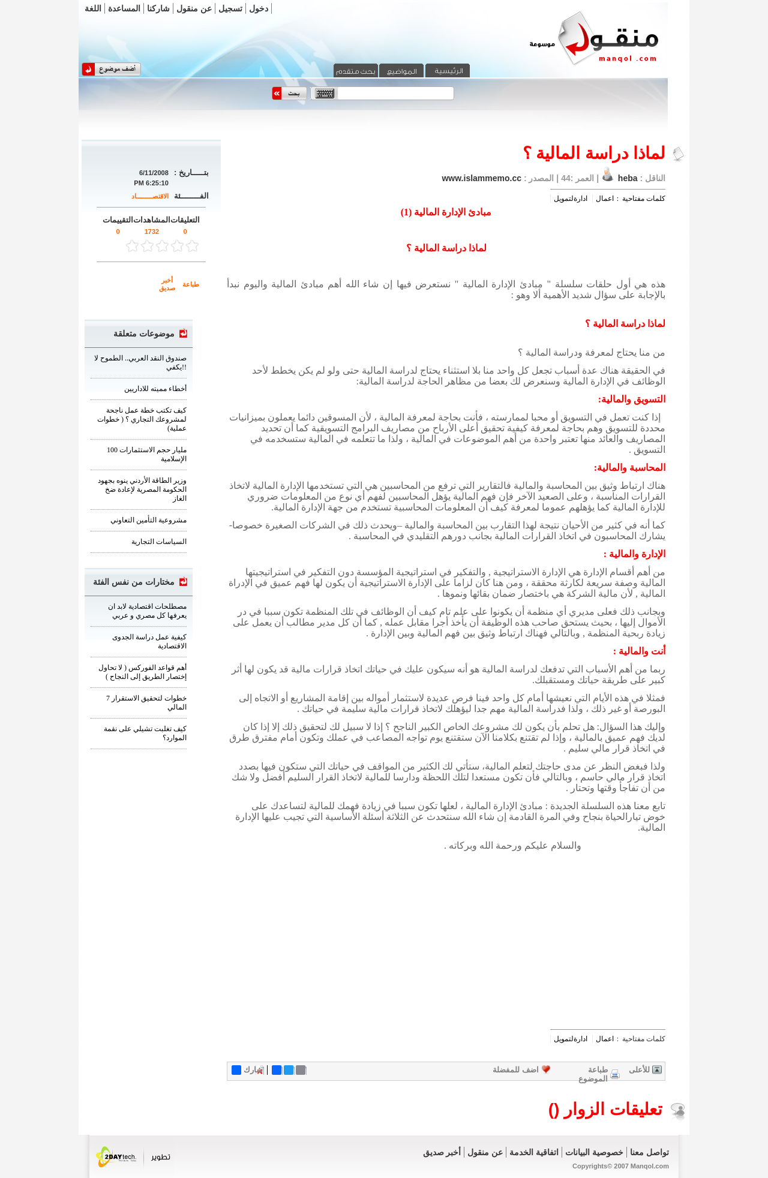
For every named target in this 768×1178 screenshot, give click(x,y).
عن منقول (194, 8)
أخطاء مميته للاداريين (155, 388)
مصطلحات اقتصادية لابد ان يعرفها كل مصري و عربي (147, 611)
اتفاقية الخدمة (534, 1152)
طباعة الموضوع (593, 1074)
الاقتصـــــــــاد (150, 196)
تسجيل (230, 8)
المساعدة (124, 8)
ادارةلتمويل (570, 198)
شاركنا (158, 8)
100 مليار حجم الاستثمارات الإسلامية (147, 454)
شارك (247, 1070)
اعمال (605, 198)
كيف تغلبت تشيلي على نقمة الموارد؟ (145, 733)
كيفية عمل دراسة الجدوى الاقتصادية (149, 641)
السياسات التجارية (159, 541)
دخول (258, 8)
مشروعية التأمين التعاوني (148, 520)
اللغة (93, 8)
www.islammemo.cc (481, 178)
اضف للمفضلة (516, 1069)
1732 (152, 231)
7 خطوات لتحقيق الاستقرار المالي (146, 702)
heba (628, 178)
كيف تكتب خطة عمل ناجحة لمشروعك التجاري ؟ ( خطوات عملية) (142, 419)
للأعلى (639, 1069)
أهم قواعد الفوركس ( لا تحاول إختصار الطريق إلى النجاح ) (142, 672)
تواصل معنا (649, 1152)
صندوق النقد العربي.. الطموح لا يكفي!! (140, 362)
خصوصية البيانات (594, 1152)
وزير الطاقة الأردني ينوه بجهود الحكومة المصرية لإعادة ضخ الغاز (142, 489)
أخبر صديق (167, 284)
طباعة (190, 284)
